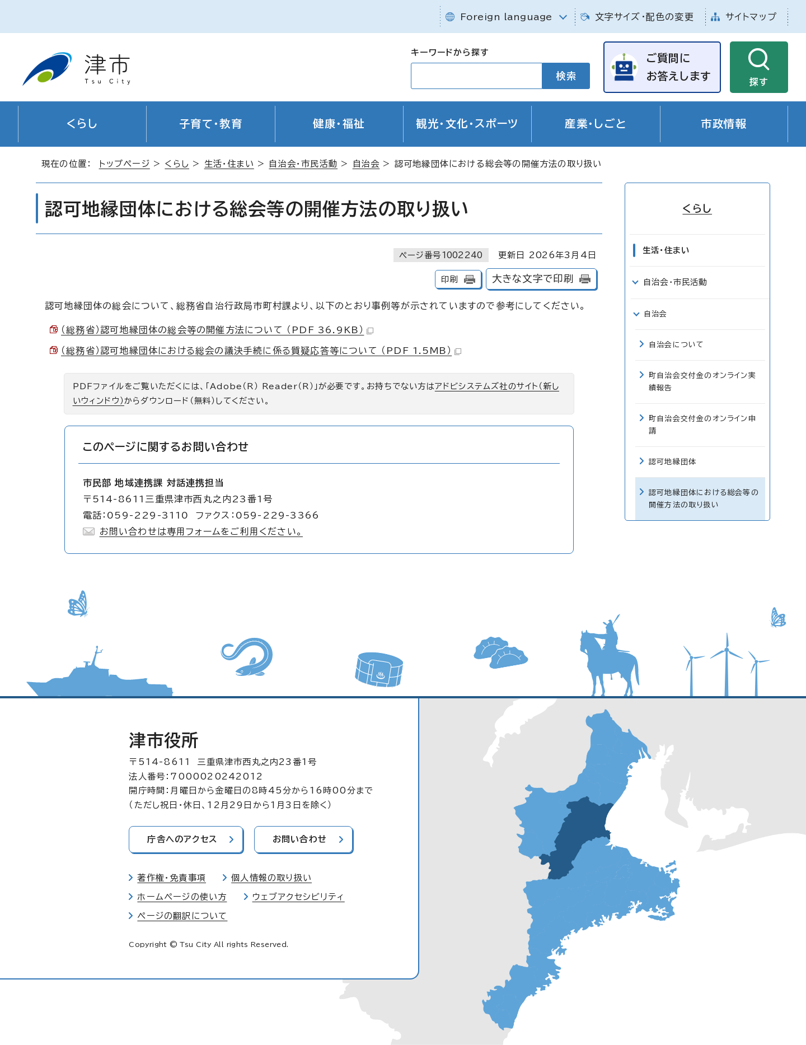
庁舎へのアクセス (182, 840)
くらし (82, 124)
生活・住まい (229, 164)
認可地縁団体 (672, 461)
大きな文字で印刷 (533, 279)
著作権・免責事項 (171, 878)
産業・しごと (596, 124)
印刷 (449, 280)
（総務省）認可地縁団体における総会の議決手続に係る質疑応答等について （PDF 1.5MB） (261, 351)
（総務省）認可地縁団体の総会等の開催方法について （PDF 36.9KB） (217, 330)
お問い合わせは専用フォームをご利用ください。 (201, 531)
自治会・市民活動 (303, 164)
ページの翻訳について (182, 916)
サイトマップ (751, 16)
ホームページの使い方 (182, 897)
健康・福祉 (339, 124)
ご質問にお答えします (678, 67)
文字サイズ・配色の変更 (644, 16)
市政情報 (724, 124)
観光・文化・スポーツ (467, 124)
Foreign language (506, 16)
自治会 (366, 164)
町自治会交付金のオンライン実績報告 (702, 381)
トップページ (124, 164)
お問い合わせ (300, 840)
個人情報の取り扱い (271, 878)
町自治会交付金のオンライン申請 (702, 425)
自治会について (676, 344)
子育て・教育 (211, 124)
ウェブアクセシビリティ (298, 897)
